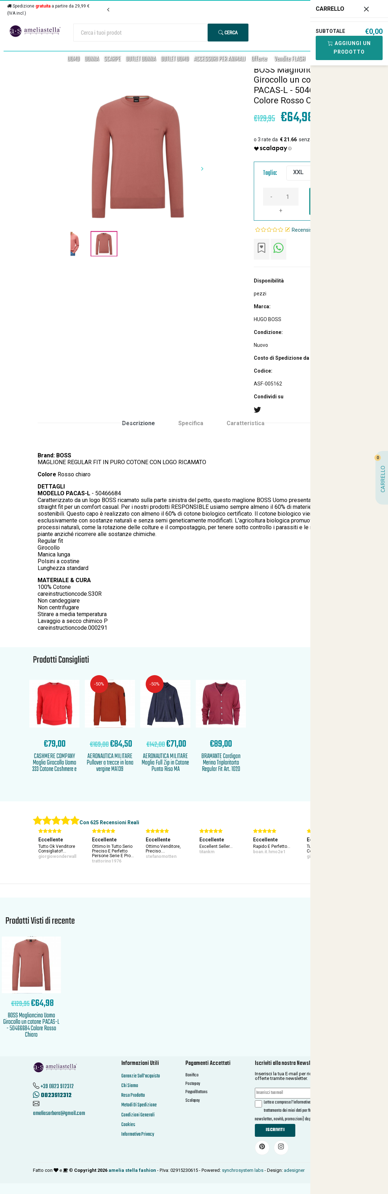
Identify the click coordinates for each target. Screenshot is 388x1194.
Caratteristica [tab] (246, 423)
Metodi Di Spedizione (139, 1105)
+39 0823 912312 (57, 1086)
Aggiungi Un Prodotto (349, 47)
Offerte (259, 59)
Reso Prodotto (133, 1095)
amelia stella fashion (132, 1170)
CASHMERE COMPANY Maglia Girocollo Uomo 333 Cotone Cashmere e (54, 763)
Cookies (128, 1125)
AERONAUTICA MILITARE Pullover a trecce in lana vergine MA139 (110, 763)
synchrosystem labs (242, 1170)
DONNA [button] (91, 59)
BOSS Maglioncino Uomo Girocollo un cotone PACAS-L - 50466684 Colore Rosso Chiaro (31, 1025)
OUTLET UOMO (175, 59)
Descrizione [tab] (138, 423)
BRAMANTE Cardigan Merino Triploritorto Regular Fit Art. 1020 (221, 763)
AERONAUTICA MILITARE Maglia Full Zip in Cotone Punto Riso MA (165, 763)
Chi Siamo (129, 1086)
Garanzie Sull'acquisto (140, 1076)
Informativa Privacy (137, 1134)
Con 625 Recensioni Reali (109, 822)
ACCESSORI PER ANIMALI (219, 59)
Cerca (228, 32)
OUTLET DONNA (141, 59)
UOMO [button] (73, 59)
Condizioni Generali (138, 1115)
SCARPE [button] (112, 59)
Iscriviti (275, 1130)
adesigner (294, 1170)
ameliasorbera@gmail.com (59, 1113)
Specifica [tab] (190, 423)
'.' (31, 938)
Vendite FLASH (289, 59)
